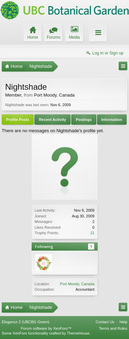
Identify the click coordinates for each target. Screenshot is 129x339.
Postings (84, 119)
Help (123, 322)
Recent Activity (52, 119)
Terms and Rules (113, 328)
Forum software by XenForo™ (46, 328)
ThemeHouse (78, 333)
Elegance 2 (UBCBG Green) (25, 322)
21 (92, 233)
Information (111, 119)
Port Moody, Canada (77, 284)
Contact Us (105, 322)
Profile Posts (17, 119)
